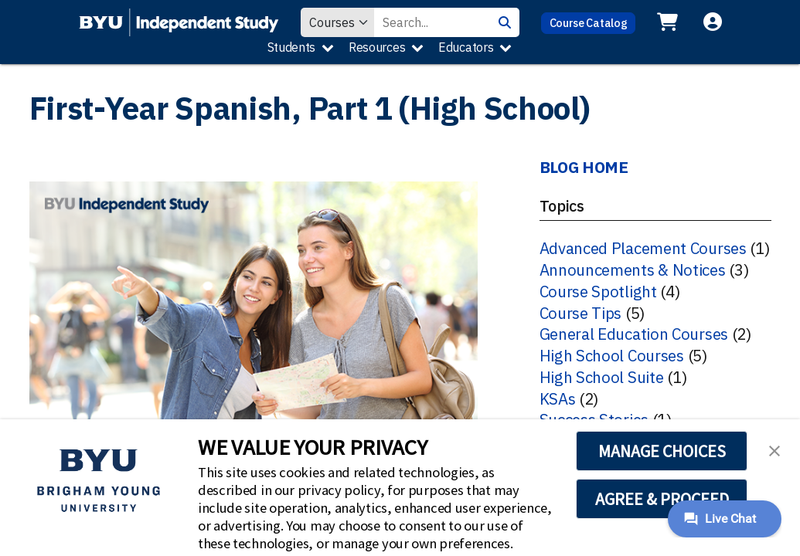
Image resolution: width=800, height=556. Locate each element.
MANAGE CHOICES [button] (662, 451)
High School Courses (612, 355)
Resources (377, 47)
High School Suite (602, 377)
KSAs (558, 398)
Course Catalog (589, 22)
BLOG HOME (584, 167)
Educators (465, 47)
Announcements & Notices (633, 269)
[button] (774, 449)
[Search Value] (432, 22)
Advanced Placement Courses (643, 248)
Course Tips (581, 313)
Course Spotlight (598, 291)
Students (291, 47)
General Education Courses (634, 334)
